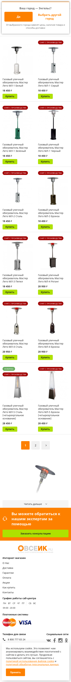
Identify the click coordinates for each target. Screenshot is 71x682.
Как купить (9, 587)
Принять (15, 672)
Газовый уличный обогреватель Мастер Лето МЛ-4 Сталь (15, 343)
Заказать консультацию (35, 533)
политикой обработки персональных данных (32, 664)
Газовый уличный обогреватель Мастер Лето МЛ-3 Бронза (50, 213)
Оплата (7, 577)
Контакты (8, 592)
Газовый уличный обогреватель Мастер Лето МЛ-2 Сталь (15, 213)
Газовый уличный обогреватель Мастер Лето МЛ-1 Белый (15, 82)
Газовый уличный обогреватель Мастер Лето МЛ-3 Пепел (15, 278)
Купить (9, 96)
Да (18, 17)
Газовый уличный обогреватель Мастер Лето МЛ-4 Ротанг (50, 278)
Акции (6, 582)
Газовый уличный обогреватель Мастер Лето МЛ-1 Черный (50, 147)
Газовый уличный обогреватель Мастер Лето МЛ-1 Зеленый (15, 147)
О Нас (6, 563)
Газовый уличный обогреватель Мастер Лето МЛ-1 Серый (50, 82)
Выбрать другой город (49, 16)
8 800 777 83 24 (16, 639)
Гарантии (8, 572)
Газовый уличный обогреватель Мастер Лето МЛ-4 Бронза (50, 343)
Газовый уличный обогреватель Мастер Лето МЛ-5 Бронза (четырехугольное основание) (50, 412)
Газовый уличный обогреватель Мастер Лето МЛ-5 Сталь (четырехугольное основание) (15, 412)
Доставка (8, 567)
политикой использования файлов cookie (30, 661)
